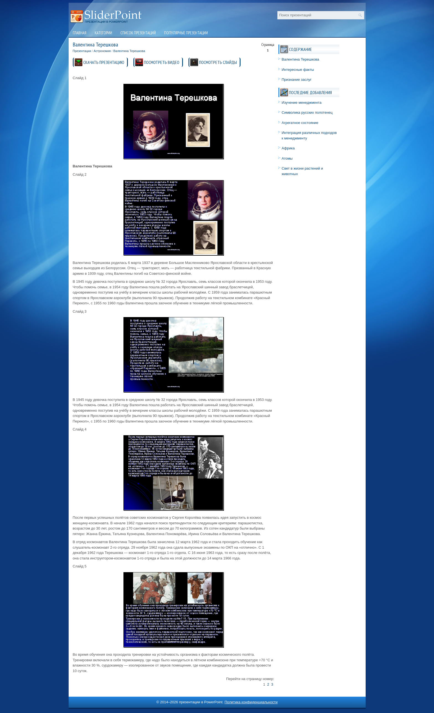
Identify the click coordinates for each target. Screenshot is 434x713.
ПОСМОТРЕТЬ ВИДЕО (161, 62)
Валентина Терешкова (129, 51)
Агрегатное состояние (300, 123)
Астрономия (102, 51)
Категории (103, 32)
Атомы (287, 158)
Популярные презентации (186, 32)
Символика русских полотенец (307, 112)
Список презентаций (138, 32)
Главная (79, 32)
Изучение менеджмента (302, 102)
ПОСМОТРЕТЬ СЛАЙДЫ (218, 62)
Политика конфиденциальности (251, 702)
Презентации (82, 51)
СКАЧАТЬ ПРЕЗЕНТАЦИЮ (103, 62)
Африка (288, 148)
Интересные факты (298, 70)
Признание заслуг (297, 79)
